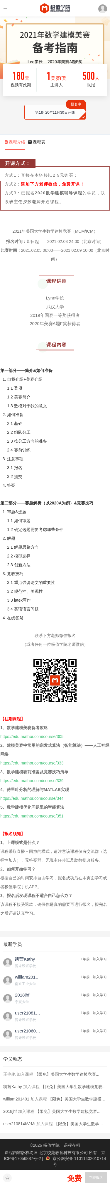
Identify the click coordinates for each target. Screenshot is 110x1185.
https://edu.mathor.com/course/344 (32, 798)
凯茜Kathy (12, 1086)
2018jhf (10, 1111)
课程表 (36, 142)
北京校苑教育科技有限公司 (64, 1152)
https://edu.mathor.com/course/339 (32, 780)
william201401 (16, 1099)
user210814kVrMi (19, 1123)
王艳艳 (9, 1074)
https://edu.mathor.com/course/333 (32, 763)
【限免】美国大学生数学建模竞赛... (66, 1074)
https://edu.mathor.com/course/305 (32, 736)
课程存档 (72, 1145)
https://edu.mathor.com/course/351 (32, 816)
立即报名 (96, 1178)
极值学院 (51, 1145)
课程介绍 (15, 142)
